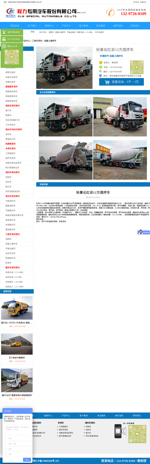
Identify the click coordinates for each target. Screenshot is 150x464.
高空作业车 (11, 253)
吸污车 (9, 110)
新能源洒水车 (12, 96)
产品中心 (66, 25)
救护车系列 (11, 158)
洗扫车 (9, 182)
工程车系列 (37, 41)
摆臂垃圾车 (11, 72)
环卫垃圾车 (99, 32)
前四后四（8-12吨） (14, 277)
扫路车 (9, 177)
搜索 (32, 32)
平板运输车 (71, 32)
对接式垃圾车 (12, 77)
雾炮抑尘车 (11, 139)
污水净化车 (11, 125)
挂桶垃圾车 (11, 82)
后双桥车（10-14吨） (15, 282)
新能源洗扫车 (12, 101)
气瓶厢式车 (11, 210)
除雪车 (9, 263)
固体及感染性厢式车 (15, 215)
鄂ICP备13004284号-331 (46, 460)
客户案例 (83, 25)
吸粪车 (9, 115)
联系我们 (135, 25)
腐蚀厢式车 (11, 229)
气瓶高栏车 (11, 201)
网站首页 (14, 25)
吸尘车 (9, 187)
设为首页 (136, 2)
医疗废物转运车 (13, 168)
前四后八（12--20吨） (15, 287)
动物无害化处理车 (14, 163)
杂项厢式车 (11, 225)
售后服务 (100, 25)
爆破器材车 (11, 206)
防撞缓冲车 (11, 258)
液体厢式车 (11, 220)
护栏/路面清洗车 (13, 191)
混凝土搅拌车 (60, 32)
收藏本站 (143, 2)
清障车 (51, 32)
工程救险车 (11, 153)
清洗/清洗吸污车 (13, 120)
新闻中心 (51, 25)
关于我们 (34, 25)
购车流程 (118, 25)
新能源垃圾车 (12, 91)
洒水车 (9, 134)
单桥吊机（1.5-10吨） (85, 32)
